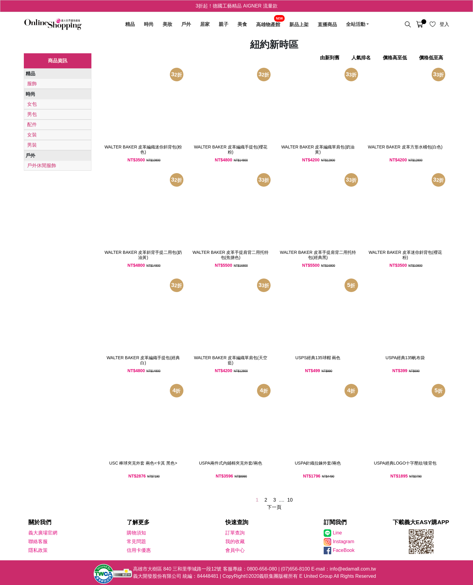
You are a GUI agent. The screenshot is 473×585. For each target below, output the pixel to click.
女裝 (32, 134)
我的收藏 (235, 541)
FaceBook (343, 550)
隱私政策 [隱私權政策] (38, 550)
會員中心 (235, 550)
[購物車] (419, 24)
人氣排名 (361, 57)
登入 (444, 24)
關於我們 (39, 522)
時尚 (149, 24)
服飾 (32, 83)
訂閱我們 (335, 522)
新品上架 (299, 24)
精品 (130, 24)
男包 (32, 114)
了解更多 (138, 522)
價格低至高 (431, 57)
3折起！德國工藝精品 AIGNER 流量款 (236, 5)
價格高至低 (395, 57)
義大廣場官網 (42, 532)
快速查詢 (236, 522)
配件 (32, 124)
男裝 (32, 145)
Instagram (343, 541)
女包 (32, 104)
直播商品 (327, 24)
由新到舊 (329, 57)
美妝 (167, 24)
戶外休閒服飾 (41, 165)
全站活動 (355, 24)
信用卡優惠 (139, 550)
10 (290, 500)
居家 (205, 24)
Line (337, 532)
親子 (223, 24)
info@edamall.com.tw (353, 568)
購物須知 (136, 532)
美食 (242, 24)
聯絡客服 (38, 541)
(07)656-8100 (295, 568)
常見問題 (136, 541)
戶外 (186, 24)
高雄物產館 (268, 24)
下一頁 (274, 507)
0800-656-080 (262, 568)
